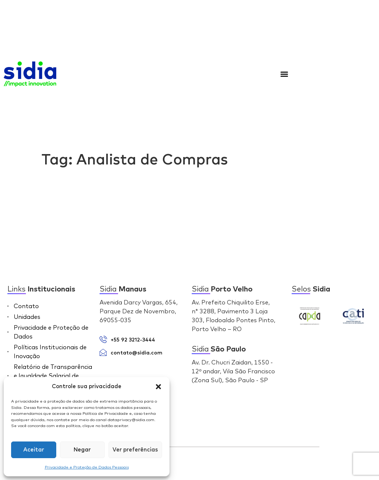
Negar (82, 450)
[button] (158, 386)
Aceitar (33, 450)
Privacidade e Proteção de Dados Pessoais (87, 467)
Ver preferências (135, 450)
